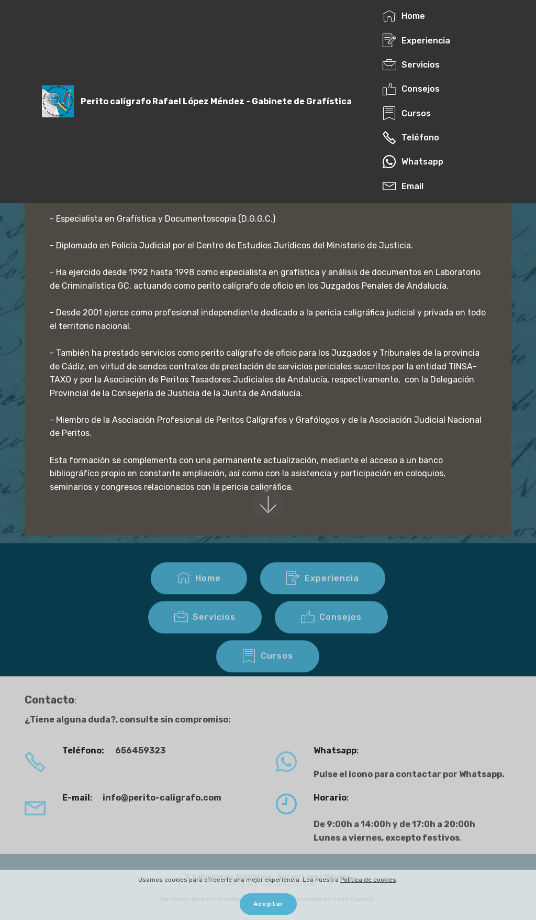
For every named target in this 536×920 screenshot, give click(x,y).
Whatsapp (413, 162)
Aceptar (268, 904)
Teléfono (411, 138)
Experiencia (322, 589)
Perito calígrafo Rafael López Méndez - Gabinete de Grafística (216, 101)
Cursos (267, 667)
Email (406, 186)
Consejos (331, 627)
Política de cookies (368, 879)
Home (199, 589)
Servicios (205, 627)
